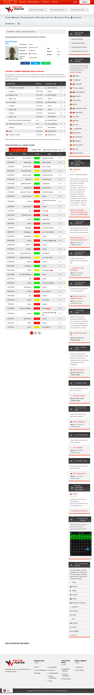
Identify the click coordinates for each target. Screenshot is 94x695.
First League (11, 102)
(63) (35, 150)
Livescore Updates (77, 39)
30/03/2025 (10, 283)
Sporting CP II (51, 131)
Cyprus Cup (11, 99)
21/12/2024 (11, 319)
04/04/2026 (11, 158)
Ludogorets (46, 183)
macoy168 (75, 84)
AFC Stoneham (77, 448)
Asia (72, 619)
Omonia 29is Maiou (25, 274)
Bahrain (73, 635)
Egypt (28, 228)
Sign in (72, 242)
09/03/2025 (11, 291)
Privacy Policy (66, 679)
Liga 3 (9, 131)
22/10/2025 (10, 219)
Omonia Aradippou (49, 240)
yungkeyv (75, 141)
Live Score (52, 670)
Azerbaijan (74, 631)
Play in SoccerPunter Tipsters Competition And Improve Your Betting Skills (79, 212)
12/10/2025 (11, 228)
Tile (73, 104)
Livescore (60, 18)
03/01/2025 (10, 313)
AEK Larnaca (46, 223)
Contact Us (45, 2)
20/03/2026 (11, 162)
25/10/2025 (10, 215)
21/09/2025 (10, 249)
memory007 (76, 145)
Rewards (55, 2)
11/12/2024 (11, 327)
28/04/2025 (11, 270)
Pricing (16, 18)
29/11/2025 (11, 206)
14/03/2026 (10, 167)
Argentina (74, 607)
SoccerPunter (11, 31)
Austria (73, 627)
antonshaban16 (77, 92)
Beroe (44, 196)
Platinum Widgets (29, 18)
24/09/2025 (11, 245)
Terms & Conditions (65, 675)
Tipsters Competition (46, 18)
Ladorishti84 (76, 112)
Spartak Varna (48, 158)
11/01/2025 (11, 304)
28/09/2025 (11, 240)
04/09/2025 (11, 257)
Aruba (73, 615)
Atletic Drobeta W (78, 370)
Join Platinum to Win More (78, 511)
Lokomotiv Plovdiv (25, 192)
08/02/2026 (11, 196)
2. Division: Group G (13, 135)
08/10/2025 (10, 232)
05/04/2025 (11, 279)
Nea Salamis (50, 113)
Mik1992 (73, 494)
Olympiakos (27, 236)
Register (85, 2)
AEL (30, 211)
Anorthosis (28, 266)
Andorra (73, 595)
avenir (74, 121)
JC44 (74, 149)
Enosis (49, 91)
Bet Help (37, 673)
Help (68, 18)
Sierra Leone (48, 257)
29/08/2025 (11, 262)
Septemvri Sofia (48, 175)
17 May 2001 (33, 58)
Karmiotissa (27, 287)
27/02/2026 (11, 179)
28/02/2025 (10, 296)
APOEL (29, 323)
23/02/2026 (10, 183)
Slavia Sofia (27, 162)
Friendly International (14, 124)
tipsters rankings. (75, 72)
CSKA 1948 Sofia (26, 171)
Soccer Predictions (41, 670)
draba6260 (76, 129)
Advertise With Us (33, 2)
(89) (18, 150)
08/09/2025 (11, 253)
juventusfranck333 (78, 108)
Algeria (73, 590)
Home (9, 18)
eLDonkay (75, 100)
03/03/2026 (11, 175)
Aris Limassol (27, 206)
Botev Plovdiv (51, 95)
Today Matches (53, 673)
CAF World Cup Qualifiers (15, 88)
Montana (28, 179)
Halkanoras (46, 219)
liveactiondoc (76, 153)
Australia (74, 623)
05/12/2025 (10, 201)
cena (74, 125)
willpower (75, 80)
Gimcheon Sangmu (78, 396)
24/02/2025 (11, 300)
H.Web (74, 117)
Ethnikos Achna (26, 215)
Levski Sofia (27, 188)
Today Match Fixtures (78, 43)
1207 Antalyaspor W (78, 473)
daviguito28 (75, 169)
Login (75, 2)
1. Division (10, 91)
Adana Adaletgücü (78, 422)
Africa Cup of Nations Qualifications (18, 120)
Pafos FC (28, 245)
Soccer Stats (53, 667)
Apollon (29, 249)
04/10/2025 (10, 236)
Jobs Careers (80, 670)
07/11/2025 (11, 211)
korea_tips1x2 (76, 88)
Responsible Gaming (66, 670)
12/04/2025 (10, 274)
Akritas (29, 262)
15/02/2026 (10, 188)
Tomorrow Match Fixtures (79, 51)
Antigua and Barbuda (77, 603)
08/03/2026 (11, 171)
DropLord (75, 133)
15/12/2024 (11, 323)
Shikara (74, 76)
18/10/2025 (11, 223)
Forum (51, 681)
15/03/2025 (10, 287)
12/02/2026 (10, 192)
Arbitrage (10, 24)
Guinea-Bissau (51, 88)
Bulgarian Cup (11, 95)
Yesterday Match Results (79, 47)
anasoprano (76, 137)
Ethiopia (27, 232)
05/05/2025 (10, 266)
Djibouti (46, 253)
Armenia (74, 611)
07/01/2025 (10, 308)
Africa (73, 582)
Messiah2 (75, 96)
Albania (73, 586)
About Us (22, 2)
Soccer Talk (77, 18)
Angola (73, 599)
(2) (52, 150)
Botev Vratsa (47, 167)
